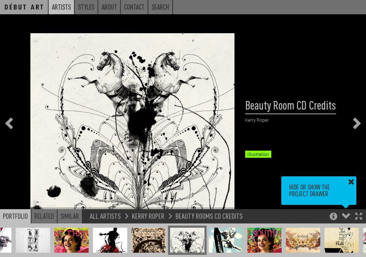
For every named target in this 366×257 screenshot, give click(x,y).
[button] (358, 217)
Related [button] (44, 216)
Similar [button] (69, 216)
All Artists (105, 216)
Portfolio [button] (15, 216)
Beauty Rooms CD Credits (209, 216)
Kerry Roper (148, 216)
